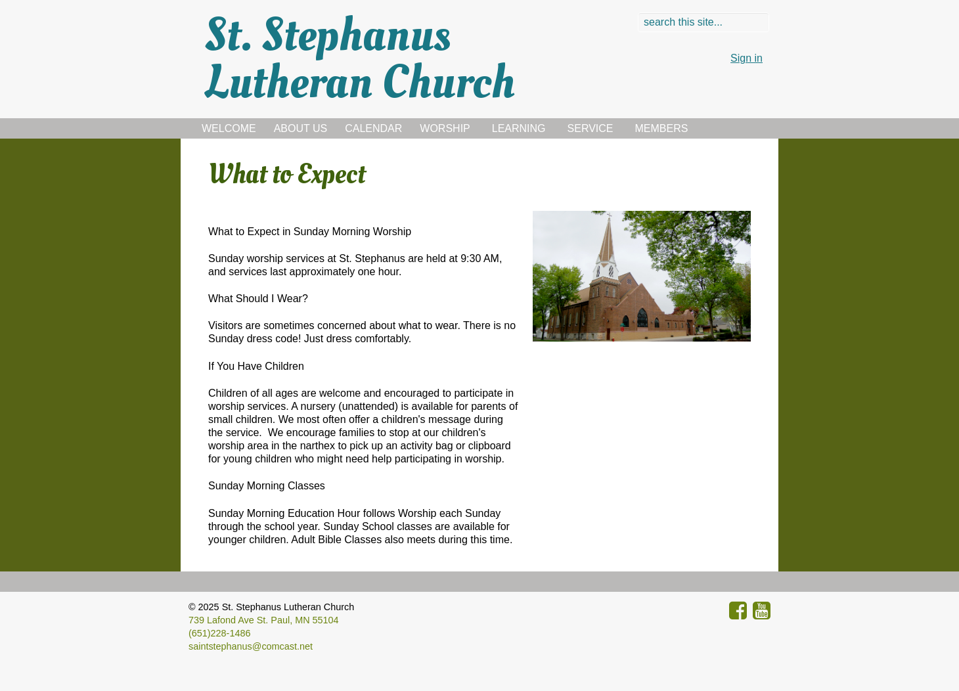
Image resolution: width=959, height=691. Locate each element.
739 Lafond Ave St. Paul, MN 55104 (264, 620)
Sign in (746, 58)
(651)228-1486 (219, 633)
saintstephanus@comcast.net (251, 646)
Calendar (373, 128)
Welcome (229, 128)
